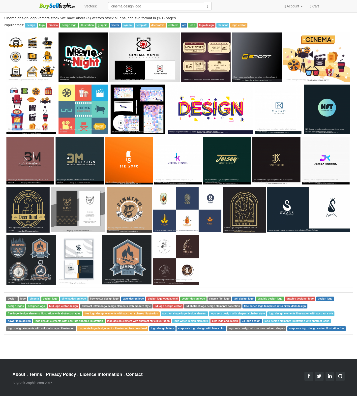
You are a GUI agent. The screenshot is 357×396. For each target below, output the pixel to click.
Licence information (101, 374)
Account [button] (294, 6)
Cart (314, 5)
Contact (134, 374)
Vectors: (90, 6)
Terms (35, 374)
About (18, 374)
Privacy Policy (61, 374)
